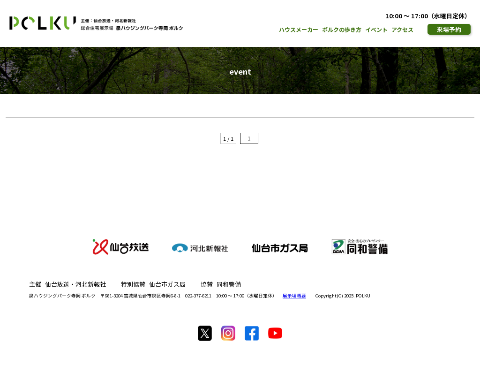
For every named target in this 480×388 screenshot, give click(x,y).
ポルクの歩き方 (341, 29)
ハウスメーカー (298, 29)
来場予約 (449, 29)
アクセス (402, 29)
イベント (376, 29)
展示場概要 (294, 295)
